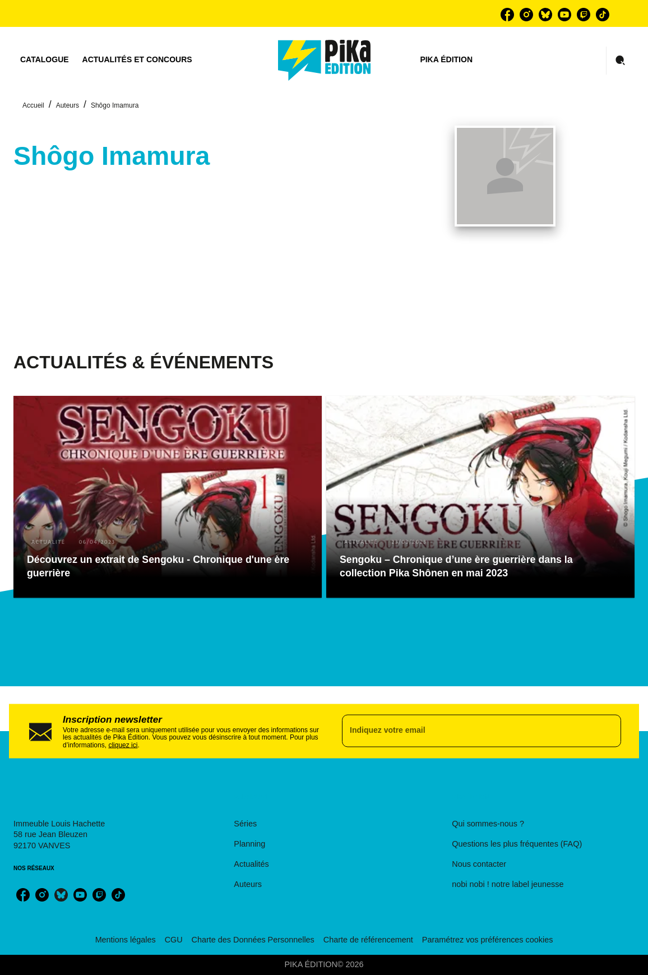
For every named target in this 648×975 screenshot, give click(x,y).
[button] (167, 497)
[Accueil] (324, 60)
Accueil (33, 105)
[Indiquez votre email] (467, 731)
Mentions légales (125, 939)
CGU (174, 939)
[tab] (44, 60)
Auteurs (67, 105)
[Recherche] (621, 61)
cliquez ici (122, 745)
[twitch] (583, 14)
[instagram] (526, 14)
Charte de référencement (368, 939)
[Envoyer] (607, 731)
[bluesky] (545, 14)
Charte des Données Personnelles (253, 939)
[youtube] (564, 14)
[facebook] (507, 14)
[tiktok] (602, 14)
